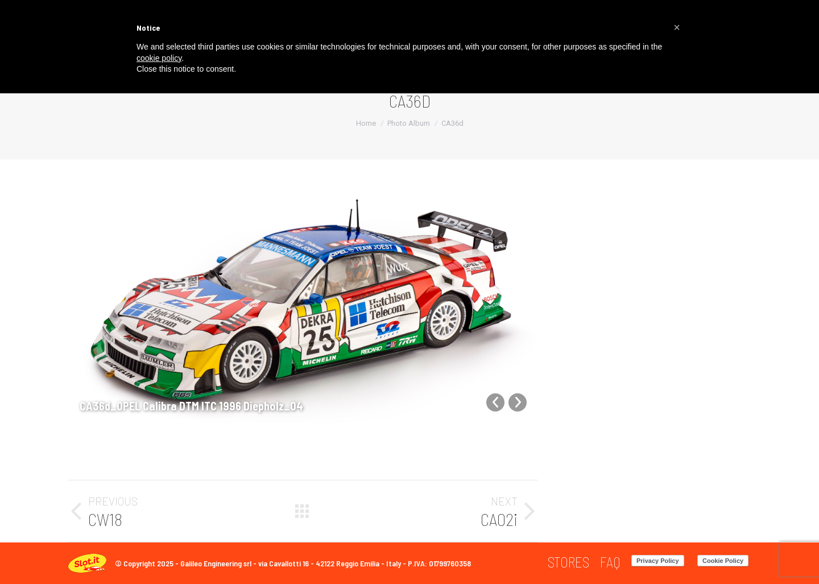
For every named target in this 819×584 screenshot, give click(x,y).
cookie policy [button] (158, 58)
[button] (677, 27)
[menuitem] (568, 562)
